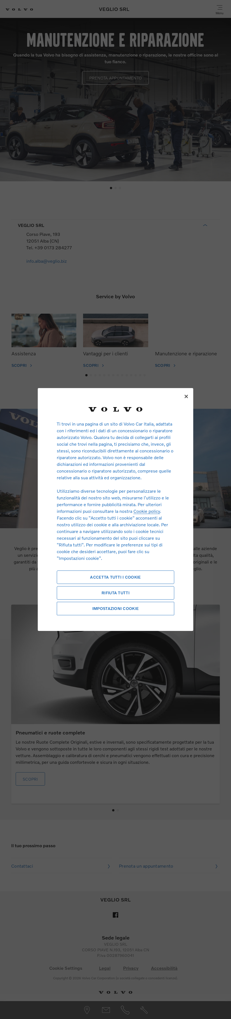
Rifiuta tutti (115, 592)
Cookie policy (146, 511)
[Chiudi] (186, 396)
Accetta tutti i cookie (115, 577)
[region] (115, 509)
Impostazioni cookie (115, 608)
